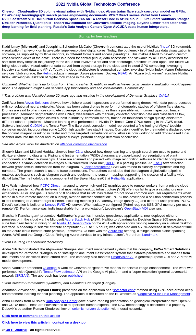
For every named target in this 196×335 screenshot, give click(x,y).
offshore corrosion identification (83, 144)
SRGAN (22, 275)
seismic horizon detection (91, 309)
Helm (47, 73)
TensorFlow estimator (59, 272)
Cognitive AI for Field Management (164, 294)
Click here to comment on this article (31, 316)
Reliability (118, 178)
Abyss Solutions (36, 103)
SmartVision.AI (122, 257)
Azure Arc (115, 231)
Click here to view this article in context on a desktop (43, 322)
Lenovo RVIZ (55, 205)
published (75, 275)
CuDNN (36, 125)
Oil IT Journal (16, 330)
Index (165, 46)
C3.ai (79, 151)
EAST (157, 163)
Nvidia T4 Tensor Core (74, 223)
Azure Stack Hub (77, 219)
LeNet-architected (96, 167)
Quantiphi (50, 268)
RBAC (122, 73)
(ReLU (110, 163)
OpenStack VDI (136, 208)
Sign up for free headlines (98, 36)
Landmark (149, 235)
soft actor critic (124, 290)
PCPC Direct (50, 185)
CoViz (163, 95)
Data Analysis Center (61, 301)
